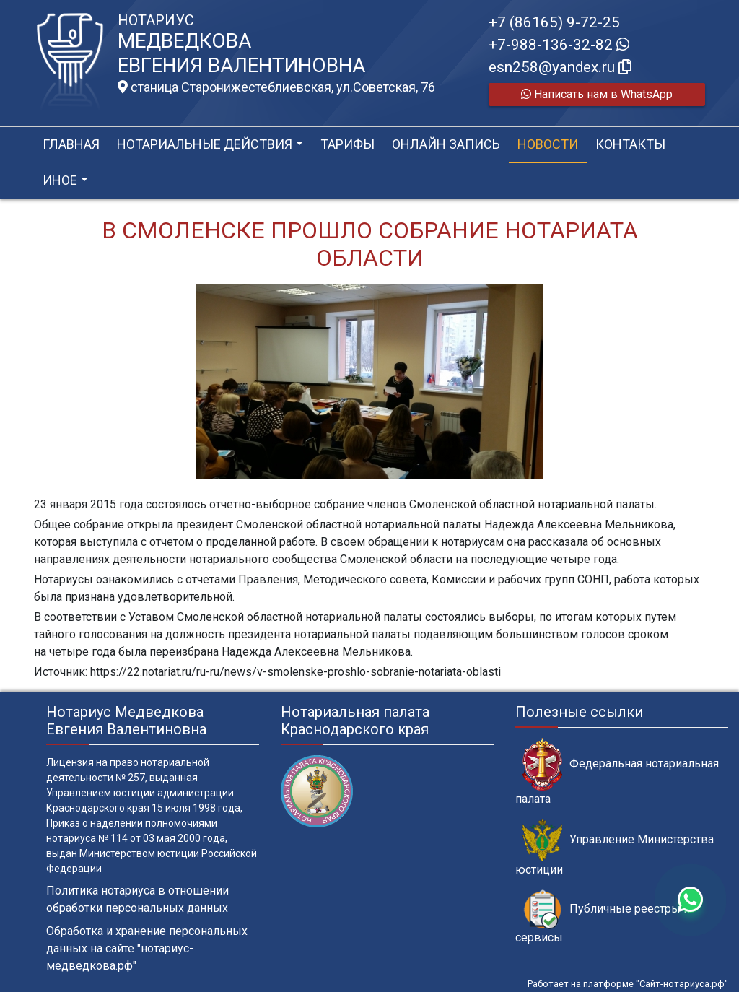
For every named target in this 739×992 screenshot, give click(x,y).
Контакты (630, 144)
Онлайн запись (446, 144)
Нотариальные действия (204, 144)
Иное (60, 180)
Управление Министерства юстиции (614, 847)
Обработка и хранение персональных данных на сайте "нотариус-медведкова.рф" (147, 948)
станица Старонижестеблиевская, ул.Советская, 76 (276, 87)
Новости (547, 144)
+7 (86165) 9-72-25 (554, 22)
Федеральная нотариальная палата (617, 772)
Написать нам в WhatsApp (597, 94)
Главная (71, 144)
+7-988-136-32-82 (559, 44)
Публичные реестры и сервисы (602, 916)
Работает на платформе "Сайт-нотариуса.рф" (628, 983)
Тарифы (347, 144)
